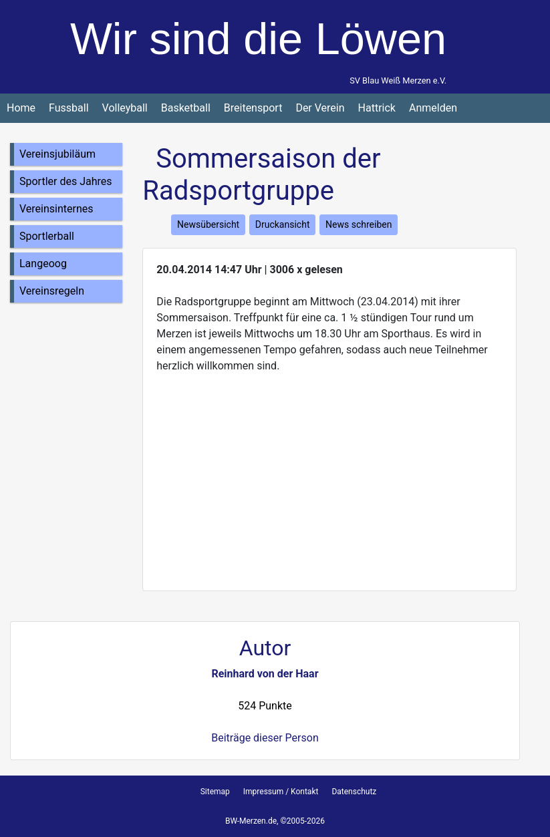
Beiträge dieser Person (264, 737)
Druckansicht (282, 224)
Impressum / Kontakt (281, 791)
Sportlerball (46, 236)
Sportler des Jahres (65, 181)
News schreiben (358, 224)
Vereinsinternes (56, 208)
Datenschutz (353, 791)
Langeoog (43, 263)
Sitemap (215, 791)
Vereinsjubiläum (57, 154)
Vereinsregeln (51, 291)
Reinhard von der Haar (264, 673)
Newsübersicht (208, 224)
